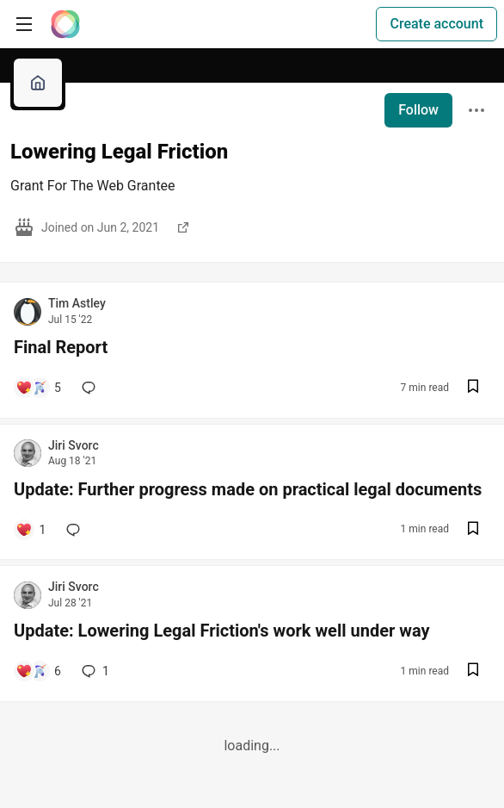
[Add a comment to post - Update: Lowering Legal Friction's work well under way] (38, 671)
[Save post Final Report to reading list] (473, 388)
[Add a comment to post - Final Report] (38, 387)
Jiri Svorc (73, 445)
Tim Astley (77, 303)
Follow (418, 110)
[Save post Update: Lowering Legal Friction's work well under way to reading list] (473, 671)
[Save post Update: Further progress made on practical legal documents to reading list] (473, 530)
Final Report (61, 347)
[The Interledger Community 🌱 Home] (65, 24)
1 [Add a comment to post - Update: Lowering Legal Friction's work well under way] (93, 671)
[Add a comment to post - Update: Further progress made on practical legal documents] (30, 529)
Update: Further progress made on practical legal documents (248, 489)
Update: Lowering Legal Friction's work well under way (222, 630)
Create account (436, 24)
